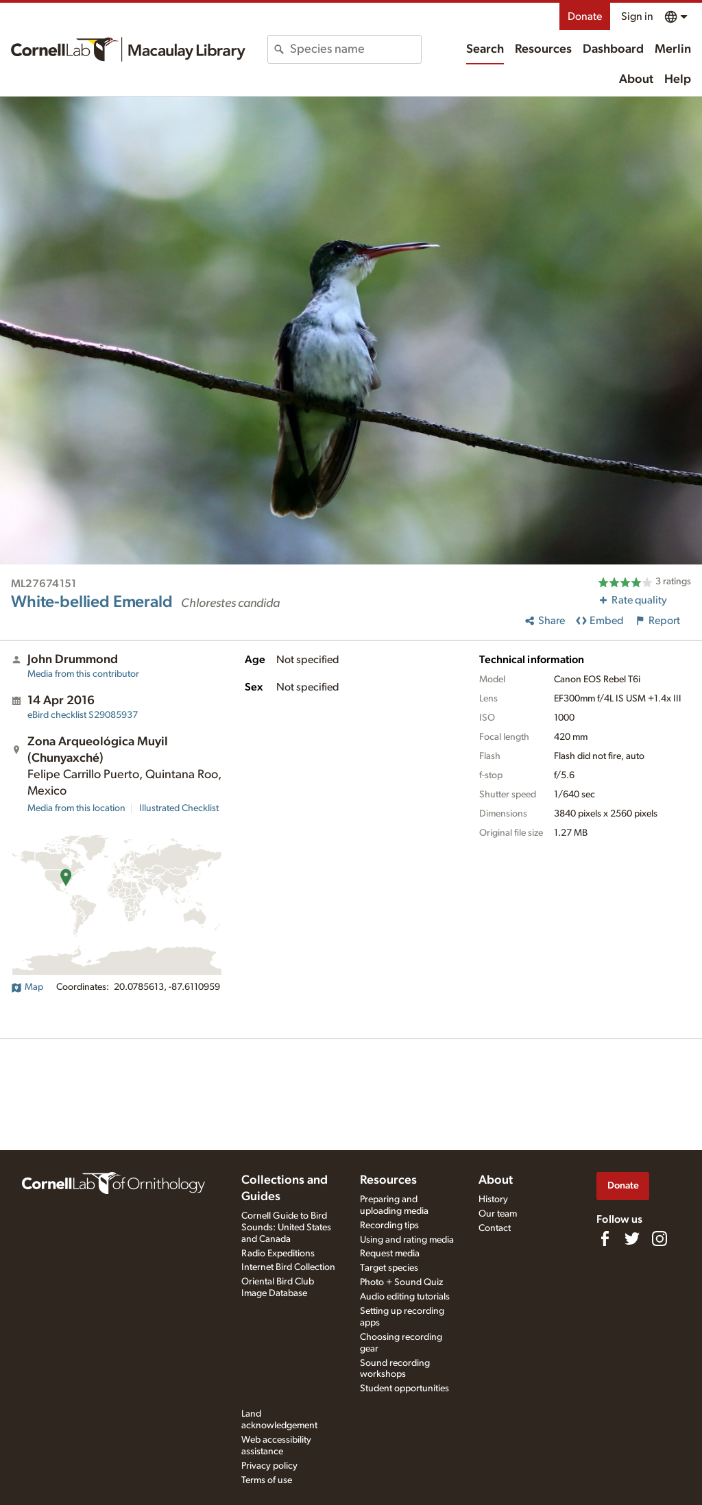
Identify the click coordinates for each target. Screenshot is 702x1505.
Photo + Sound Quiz (401, 1282)
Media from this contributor (83, 674)
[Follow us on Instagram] (659, 1238)
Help (677, 79)
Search (485, 49)
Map (27, 987)
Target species (389, 1268)
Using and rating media (407, 1240)
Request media (390, 1253)
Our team (498, 1214)
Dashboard (613, 49)
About (636, 79)
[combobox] (355, 49)
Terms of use (266, 1480)
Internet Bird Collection (288, 1267)
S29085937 (82, 715)
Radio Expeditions (278, 1253)
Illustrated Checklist (179, 808)
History (493, 1199)
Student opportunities (404, 1388)
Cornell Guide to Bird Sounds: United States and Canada (286, 1227)
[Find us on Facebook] (604, 1238)
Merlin (673, 49)
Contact (495, 1228)
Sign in (637, 16)
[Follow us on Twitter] (632, 1238)
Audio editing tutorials (405, 1297)
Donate (585, 16)
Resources (543, 49)
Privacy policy (269, 1466)
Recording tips (389, 1225)
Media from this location (76, 808)
